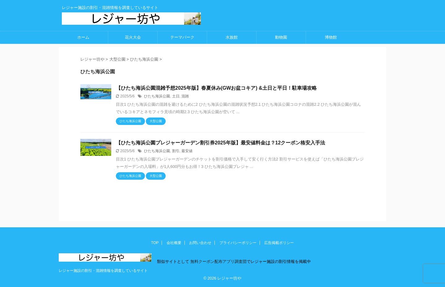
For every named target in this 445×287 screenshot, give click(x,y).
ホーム (83, 37)
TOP (155, 243)
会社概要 (174, 243)
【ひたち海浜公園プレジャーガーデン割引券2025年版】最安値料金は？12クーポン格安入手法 (220, 142)
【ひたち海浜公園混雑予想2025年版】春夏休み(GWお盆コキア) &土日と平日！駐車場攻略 (216, 88)
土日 (176, 96)
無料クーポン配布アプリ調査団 (218, 261)
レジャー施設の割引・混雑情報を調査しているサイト (103, 270)
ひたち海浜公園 (157, 96)
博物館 (331, 37)
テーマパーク (182, 37)
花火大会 (133, 37)
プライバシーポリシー (237, 243)
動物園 (281, 37)
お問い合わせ (200, 243)
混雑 (185, 96)
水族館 (232, 37)
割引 (176, 151)
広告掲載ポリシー (279, 243)
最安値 (187, 151)
